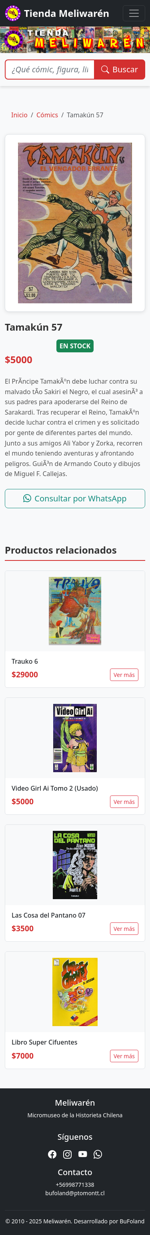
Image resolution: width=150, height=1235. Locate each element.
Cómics (47, 114)
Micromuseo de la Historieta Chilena (75, 1115)
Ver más (124, 675)
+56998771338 (75, 1184)
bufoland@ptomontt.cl (74, 1193)
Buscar (119, 69)
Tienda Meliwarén (57, 13)
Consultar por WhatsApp (74, 498)
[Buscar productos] (49, 69)
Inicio (19, 114)
